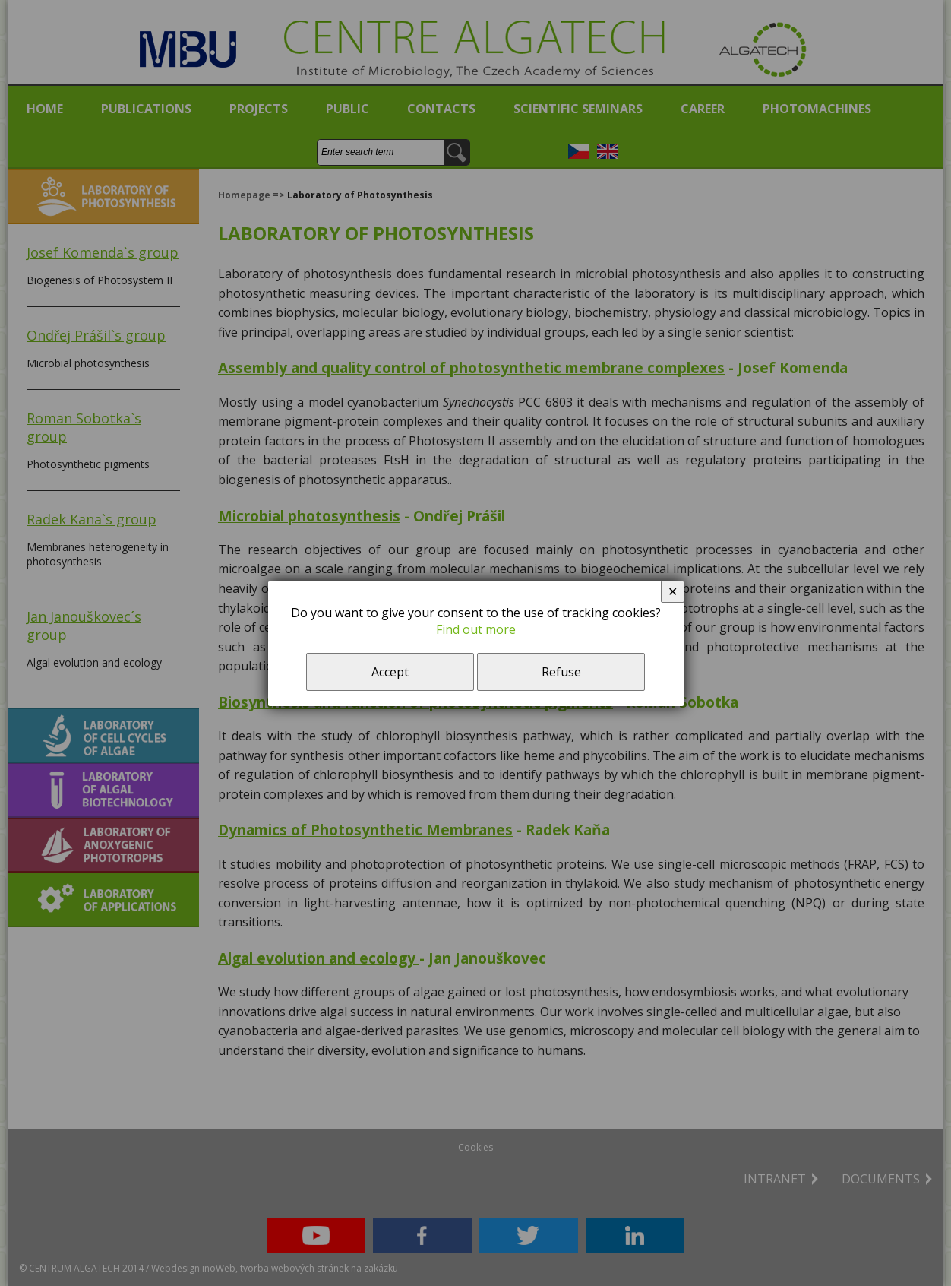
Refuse (561, 672)
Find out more (476, 629)
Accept (390, 672)
